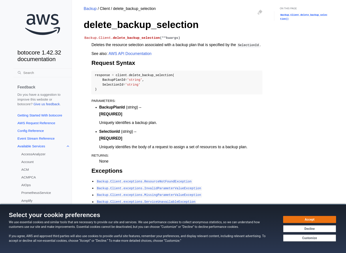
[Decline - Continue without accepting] (309, 228)
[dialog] (173, 228)
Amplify (26, 200)
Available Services (31, 146)
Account (27, 162)
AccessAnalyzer (33, 154)
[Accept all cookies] (309, 219)
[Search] (42, 72)
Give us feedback (47, 104)
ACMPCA (28, 177)
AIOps (26, 185)
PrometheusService (36, 193)
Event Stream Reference (36, 138)
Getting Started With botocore (39, 115)
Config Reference (30, 131)
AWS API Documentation (130, 53)
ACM (25, 169)
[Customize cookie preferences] (309, 238)
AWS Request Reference (36, 123)
